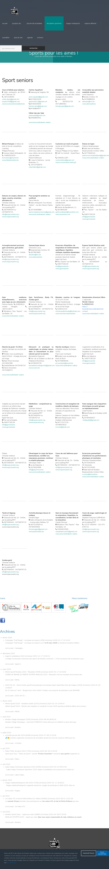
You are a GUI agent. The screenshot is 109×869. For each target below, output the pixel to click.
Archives (40, 38)
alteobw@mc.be (88, 106)
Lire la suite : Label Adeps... (15, 779)
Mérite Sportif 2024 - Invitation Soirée (19, 708)
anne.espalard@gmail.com (38, 101)
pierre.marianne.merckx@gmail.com (41, 216)
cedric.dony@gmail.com (10, 103)
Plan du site (18, 38)
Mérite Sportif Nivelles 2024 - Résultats (20, 676)
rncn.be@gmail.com (62, 431)
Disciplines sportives (54, 24)
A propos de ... (17, 24)
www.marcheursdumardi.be (65, 318)
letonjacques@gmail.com (64, 110)
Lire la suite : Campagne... (14, 652)
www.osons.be (34, 372)
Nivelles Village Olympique (15, 724)
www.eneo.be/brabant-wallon (40, 127)
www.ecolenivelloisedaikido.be (13, 108)
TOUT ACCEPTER (102, 853)
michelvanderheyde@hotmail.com (67, 316)
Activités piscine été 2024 (15, 740)
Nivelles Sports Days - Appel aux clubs (19, 819)
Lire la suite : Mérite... (12, 684)
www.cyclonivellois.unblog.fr (65, 167)
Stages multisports (73, 24)
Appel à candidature (12, 660)
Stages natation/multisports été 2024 (19, 787)
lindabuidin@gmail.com (91, 424)
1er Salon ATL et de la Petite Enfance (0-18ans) (23, 803)
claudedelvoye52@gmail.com (66, 536)
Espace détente (90, 24)
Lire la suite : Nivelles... (13, 732)
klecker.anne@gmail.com (38, 110)
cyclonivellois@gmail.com (64, 164)
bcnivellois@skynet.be (10, 162)
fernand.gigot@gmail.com (38, 534)
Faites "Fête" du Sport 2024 (15, 755)
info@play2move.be (36, 474)
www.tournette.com (62, 219)
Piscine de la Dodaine (34, 24)
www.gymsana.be (88, 223)
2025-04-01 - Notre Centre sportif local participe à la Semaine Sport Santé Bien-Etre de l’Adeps (41, 689)
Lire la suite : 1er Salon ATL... (15, 811)
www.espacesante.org (10, 221)
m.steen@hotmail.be (89, 479)
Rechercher (34, 49)
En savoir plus (12, 863)
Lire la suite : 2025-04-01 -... (16, 700)
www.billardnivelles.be (10, 164)
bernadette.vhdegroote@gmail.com (42, 370)
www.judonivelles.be (36, 536)
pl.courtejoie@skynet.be (64, 367)
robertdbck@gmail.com (37, 171)
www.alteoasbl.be (89, 108)
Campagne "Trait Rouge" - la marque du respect (22, 645)
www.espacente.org (36, 427)
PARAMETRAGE (88, 853)
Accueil (4, 24)
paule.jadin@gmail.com (37, 120)
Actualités (5, 38)
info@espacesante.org (10, 219)
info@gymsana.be (88, 221)
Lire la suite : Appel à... (13, 668)
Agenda (29, 38)
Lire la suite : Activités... (13, 747)
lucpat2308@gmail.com (11, 106)
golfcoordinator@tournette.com (67, 216)
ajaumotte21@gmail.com (38, 106)
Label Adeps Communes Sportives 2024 (20, 771)
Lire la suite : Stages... (13, 795)
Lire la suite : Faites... (12, 763)
